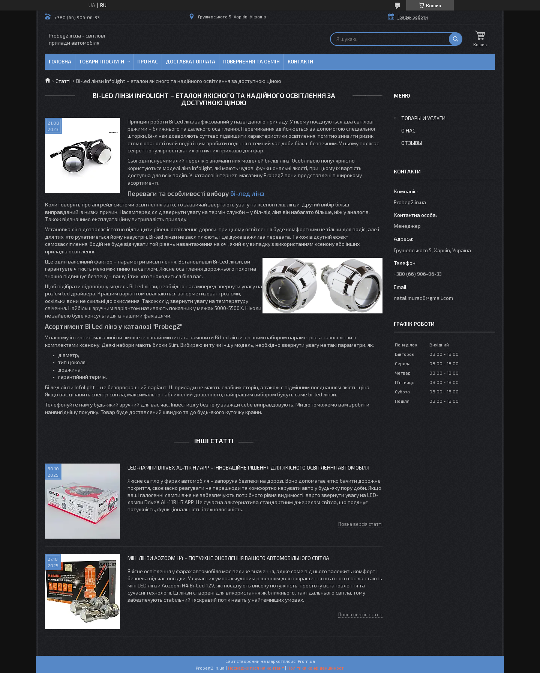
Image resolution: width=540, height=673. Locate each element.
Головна (60, 62)
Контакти (300, 62)
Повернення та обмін (251, 62)
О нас (408, 130)
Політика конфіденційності (316, 667)
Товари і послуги (101, 62)
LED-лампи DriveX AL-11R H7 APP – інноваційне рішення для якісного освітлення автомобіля (248, 467)
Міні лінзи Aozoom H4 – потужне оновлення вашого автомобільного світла (228, 558)
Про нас (147, 62)
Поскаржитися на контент (256, 667)
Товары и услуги (423, 118)
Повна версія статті (360, 524)
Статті (63, 81)
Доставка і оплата (190, 62)
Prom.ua (306, 661)
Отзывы (411, 143)
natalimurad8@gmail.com (423, 298)
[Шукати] (455, 39)
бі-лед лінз (247, 193)
